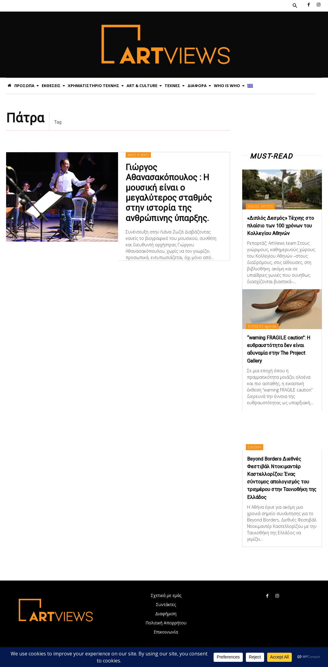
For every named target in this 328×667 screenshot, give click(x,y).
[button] (295, 6)
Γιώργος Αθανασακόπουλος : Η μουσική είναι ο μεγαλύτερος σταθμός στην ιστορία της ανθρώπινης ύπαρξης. (167, 190)
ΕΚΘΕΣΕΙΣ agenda (263, 333)
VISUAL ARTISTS (261, 206)
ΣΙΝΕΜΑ (255, 454)
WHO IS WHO (137, 155)
